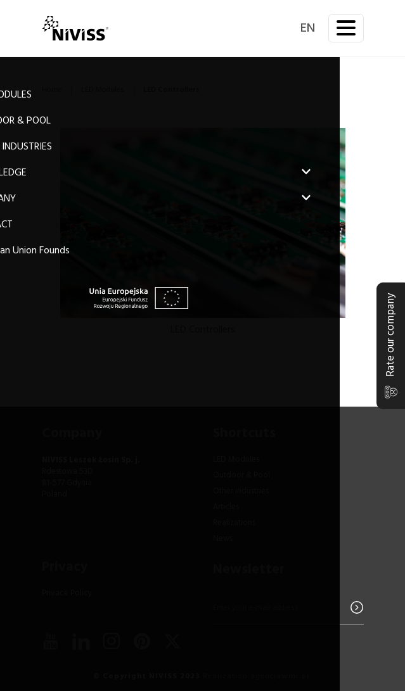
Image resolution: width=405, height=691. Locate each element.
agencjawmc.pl (279, 676)
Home (52, 90)
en (307, 28)
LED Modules (102, 90)
